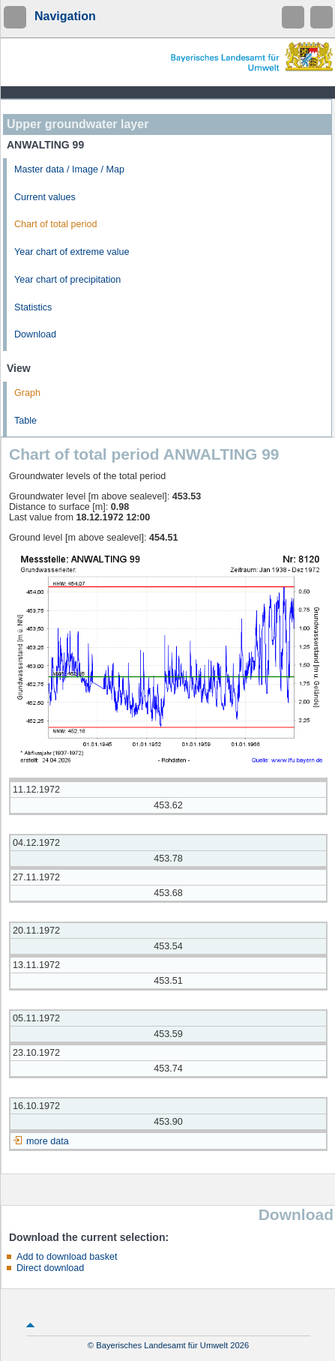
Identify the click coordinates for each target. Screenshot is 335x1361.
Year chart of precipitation (67, 279)
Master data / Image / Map (69, 169)
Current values (45, 197)
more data (47, 1141)
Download (35, 334)
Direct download (50, 1268)
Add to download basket (66, 1257)
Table (25, 420)
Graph (27, 393)
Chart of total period (55, 224)
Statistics (33, 307)
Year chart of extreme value (72, 252)
